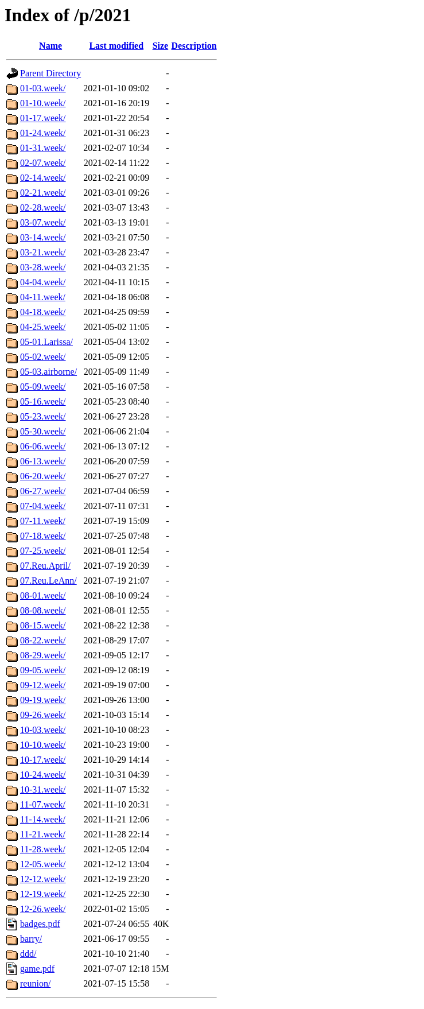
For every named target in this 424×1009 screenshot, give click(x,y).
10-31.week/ (43, 789)
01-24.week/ (43, 133)
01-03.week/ (43, 88)
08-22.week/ (43, 640)
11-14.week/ (42, 819)
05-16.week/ (43, 401)
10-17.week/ (43, 759)
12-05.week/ (43, 864)
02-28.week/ (43, 207)
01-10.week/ (43, 103)
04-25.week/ (43, 327)
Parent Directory (50, 73)
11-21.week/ (42, 834)
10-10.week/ (43, 745)
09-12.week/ (43, 685)
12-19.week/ (43, 894)
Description (194, 46)
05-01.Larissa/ (46, 342)
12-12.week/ (43, 879)
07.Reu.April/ (45, 566)
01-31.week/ (43, 148)
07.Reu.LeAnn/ (48, 580)
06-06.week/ (43, 446)
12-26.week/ (43, 909)
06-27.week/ (43, 491)
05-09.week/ (43, 386)
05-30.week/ (43, 431)
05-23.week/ (43, 416)
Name (50, 46)
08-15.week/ (43, 625)
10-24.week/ (43, 774)
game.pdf (37, 968)
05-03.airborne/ (48, 372)
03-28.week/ (43, 267)
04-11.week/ (42, 297)
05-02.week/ (43, 357)
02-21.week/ (43, 192)
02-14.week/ (43, 178)
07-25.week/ (43, 551)
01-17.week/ (43, 118)
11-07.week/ (42, 804)
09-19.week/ (43, 700)
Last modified (116, 46)
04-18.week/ (43, 312)
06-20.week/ (43, 476)
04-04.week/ (43, 282)
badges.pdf (40, 924)
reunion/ (35, 983)
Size (161, 46)
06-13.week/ (43, 461)
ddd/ (28, 953)
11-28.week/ (42, 849)
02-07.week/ (43, 163)
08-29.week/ (43, 655)
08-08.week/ (43, 610)
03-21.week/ (43, 252)
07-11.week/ (42, 521)
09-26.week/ (43, 715)
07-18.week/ (43, 536)
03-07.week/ (43, 222)
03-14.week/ (43, 237)
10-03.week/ (43, 730)
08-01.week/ (43, 595)
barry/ (31, 939)
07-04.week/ (43, 506)
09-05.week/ (43, 670)
